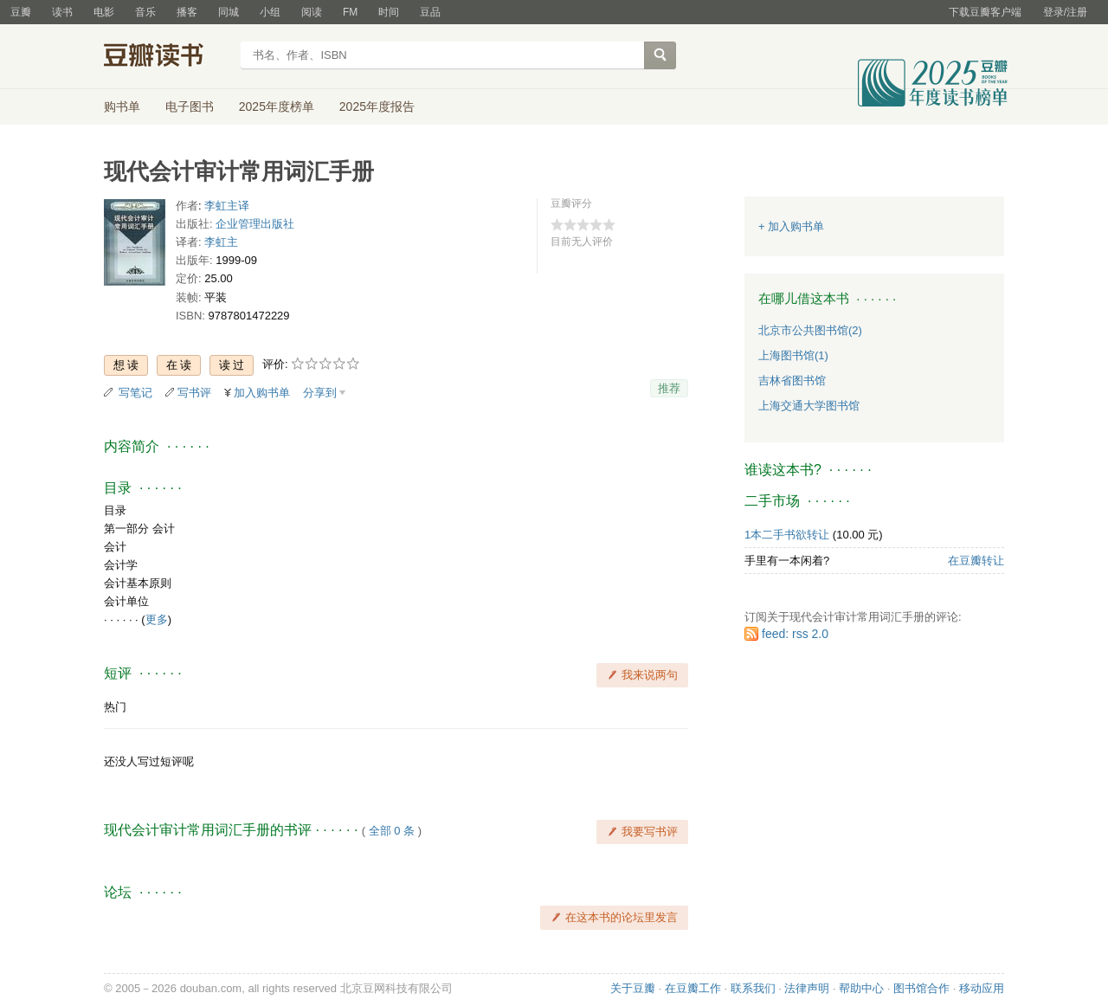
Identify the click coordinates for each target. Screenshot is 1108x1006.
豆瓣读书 (166, 57)
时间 (388, 12)
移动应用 (981, 988)
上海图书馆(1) (793, 355)
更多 (156, 619)
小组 (270, 12)
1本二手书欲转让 (786, 534)
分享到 (320, 392)
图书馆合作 (921, 988)
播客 (187, 12)
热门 (115, 706)
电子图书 (189, 106)
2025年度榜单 (276, 106)
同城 (228, 12)
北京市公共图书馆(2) (810, 330)
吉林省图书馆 (792, 380)
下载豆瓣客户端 (985, 12)
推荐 (669, 388)
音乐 (145, 12)
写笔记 (135, 392)
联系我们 (753, 988)
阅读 (311, 12)
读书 (62, 12)
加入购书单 (262, 392)
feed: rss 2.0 (795, 634)
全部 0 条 (392, 830)
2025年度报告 (377, 106)
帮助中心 (861, 988)
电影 (103, 12)
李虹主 (221, 241)
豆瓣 (20, 12)
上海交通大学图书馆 (809, 405)
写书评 (194, 392)
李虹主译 (226, 205)
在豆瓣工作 (693, 988)
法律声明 (806, 988)
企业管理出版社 (255, 223)
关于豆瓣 (632, 988)
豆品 (430, 12)
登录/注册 (1065, 12)
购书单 (122, 106)
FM (350, 12)
